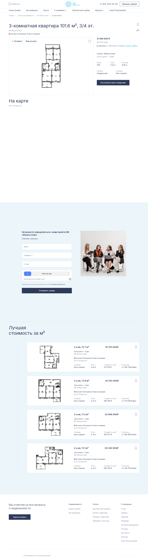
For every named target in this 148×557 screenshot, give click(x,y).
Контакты (125, 533)
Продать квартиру (101, 517)
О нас (123, 509)
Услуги (46, 10)
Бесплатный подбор (81, 10)
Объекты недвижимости (25, 15)
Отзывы (124, 529)
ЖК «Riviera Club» (42, 15)
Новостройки (15, 10)
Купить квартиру (100, 513)
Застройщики (32, 10)
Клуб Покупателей (118, 10)
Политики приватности (58, 284)
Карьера (124, 517)
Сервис (124, 513)
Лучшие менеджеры (129, 525)
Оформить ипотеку (101, 521)
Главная (11, 15)
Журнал (124, 537)
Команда (125, 521)
